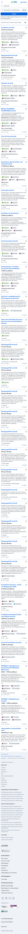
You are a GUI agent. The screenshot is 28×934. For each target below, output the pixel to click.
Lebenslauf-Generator (7, 893)
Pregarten (3, 769)
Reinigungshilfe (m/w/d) (9, 344)
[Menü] (2, 2)
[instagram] (6, 898)
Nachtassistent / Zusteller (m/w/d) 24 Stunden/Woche (10, 267)
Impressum (4, 926)
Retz (2, 773)
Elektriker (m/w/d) (7, 83)
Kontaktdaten (4, 865)
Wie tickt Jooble (5, 861)
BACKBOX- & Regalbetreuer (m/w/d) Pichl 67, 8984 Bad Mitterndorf (10, 668)
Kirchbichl (3, 767)
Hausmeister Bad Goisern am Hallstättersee (11, 824)
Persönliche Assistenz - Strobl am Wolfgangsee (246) (11, 585)
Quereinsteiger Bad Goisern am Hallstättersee (12, 798)
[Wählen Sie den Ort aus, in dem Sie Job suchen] (14, 10)
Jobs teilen (4, 879)
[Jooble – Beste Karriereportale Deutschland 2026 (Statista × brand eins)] (14, 907)
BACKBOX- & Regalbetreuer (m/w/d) (10, 700)
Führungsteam (4, 863)
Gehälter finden (5, 890)
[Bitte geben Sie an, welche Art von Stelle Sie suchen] (14, 6)
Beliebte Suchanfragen (8, 762)
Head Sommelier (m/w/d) (9, 241)
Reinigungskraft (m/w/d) (9, 55)
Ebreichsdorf (4, 782)
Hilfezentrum (4, 870)
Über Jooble (4, 858)
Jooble (11, 930)
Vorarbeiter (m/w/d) (7, 27)
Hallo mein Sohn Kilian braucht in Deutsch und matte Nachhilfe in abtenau (12, 321)
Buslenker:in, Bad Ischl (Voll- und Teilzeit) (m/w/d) (11, 163)
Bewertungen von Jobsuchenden (9, 888)
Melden (24, 51)
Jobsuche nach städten (7, 839)
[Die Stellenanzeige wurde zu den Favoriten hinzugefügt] (26, 27)
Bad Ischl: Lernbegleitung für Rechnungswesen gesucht (10, 297)
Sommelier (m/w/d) (7, 190)
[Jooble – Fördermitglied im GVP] (4, 911)
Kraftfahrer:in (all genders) (10, 213)
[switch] (25, 22)
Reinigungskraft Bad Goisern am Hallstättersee (12, 794)
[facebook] (2, 898)
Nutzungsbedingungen (7, 918)
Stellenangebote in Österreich (9, 872)
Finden (14, 14)
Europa (2, 778)
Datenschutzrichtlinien (7, 922)
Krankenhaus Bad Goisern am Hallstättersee (11, 800)
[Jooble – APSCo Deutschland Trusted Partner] (4, 907)
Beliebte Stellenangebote (7, 837)
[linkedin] (13, 898)
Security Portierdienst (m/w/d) (11, 642)
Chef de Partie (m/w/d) (8, 136)
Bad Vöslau (3, 780)
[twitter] (9, 898)
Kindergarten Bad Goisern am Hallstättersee (11, 796)
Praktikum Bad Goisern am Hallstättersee (11, 816)
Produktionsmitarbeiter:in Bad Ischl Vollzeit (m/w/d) (11, 615)
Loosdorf (3, 786)
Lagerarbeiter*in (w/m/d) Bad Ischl (11, 729)
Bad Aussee (4, 771)
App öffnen (24, 2)
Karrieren (3, 868)
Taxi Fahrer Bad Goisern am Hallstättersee (11, 822)
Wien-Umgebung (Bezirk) (7, 776)
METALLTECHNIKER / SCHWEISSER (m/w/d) (8, 110)
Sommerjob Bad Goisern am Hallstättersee (11, 792)
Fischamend (4, 784)
